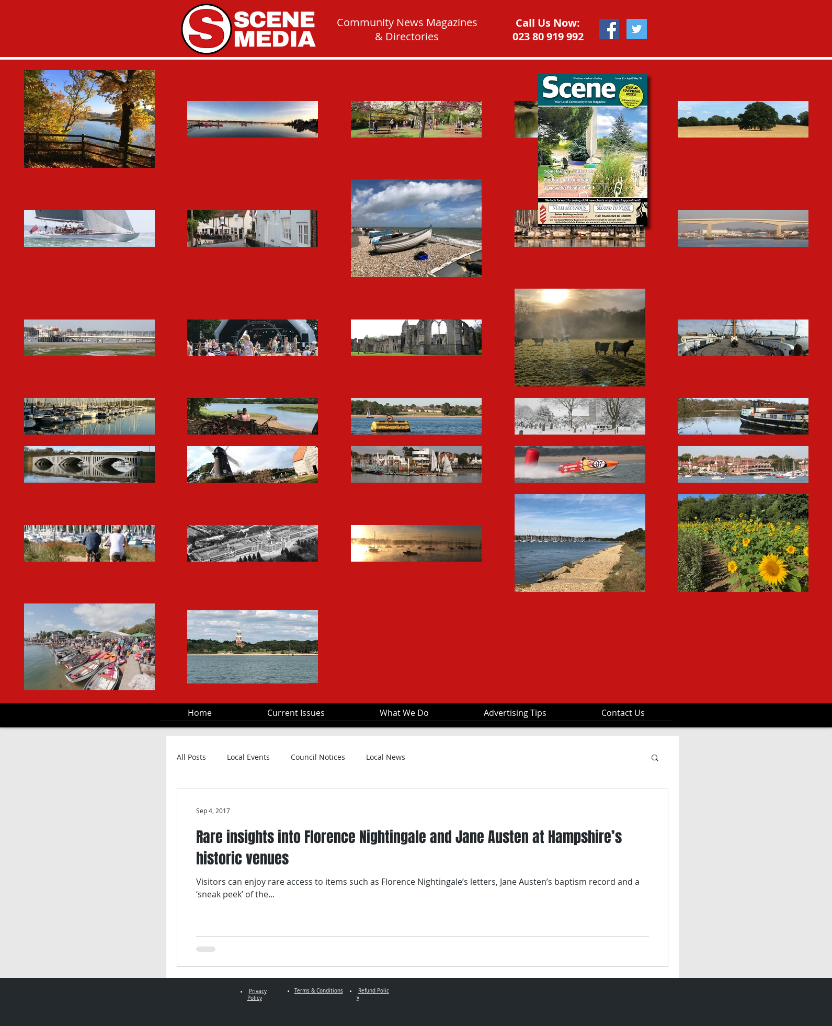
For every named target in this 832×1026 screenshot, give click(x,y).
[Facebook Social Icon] (609, 29)
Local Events (248, 757)
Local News (385, 757)
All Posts (191, 757)
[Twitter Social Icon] (636, 29)
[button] (655, 758)
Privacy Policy (257, 994)
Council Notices (318, 757)
